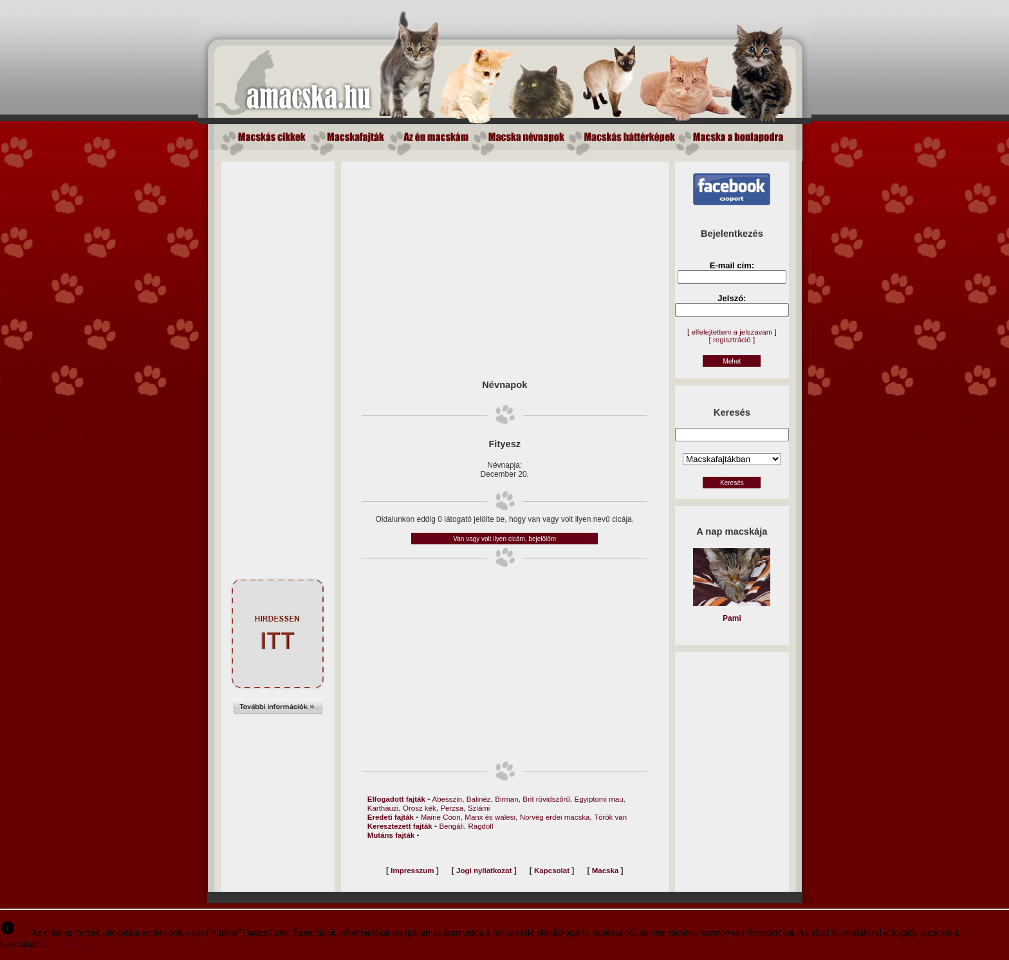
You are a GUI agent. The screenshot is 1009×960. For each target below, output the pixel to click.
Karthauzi (383, 808)
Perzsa (451, 808)
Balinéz (479, 799)
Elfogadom (77, 944)
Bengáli (451, 826)
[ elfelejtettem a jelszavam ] (732, 332)
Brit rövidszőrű (546, 799)
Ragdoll (480, 826)
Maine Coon (441, 817)
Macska (605, 870)
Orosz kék (419, 808)
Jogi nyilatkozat (484, 870)
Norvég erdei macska (555, 817)
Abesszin (447, 799)
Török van (610, 817)
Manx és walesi (490, 817)
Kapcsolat (551, 870)
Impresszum (412, 870)
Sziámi (479, 808)
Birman (506, 799)
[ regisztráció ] (732, 340)
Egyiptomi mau (599, 799)
